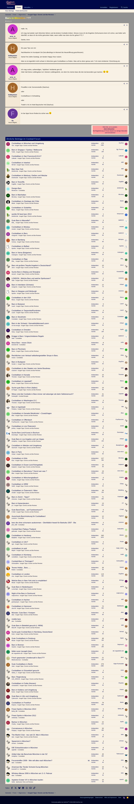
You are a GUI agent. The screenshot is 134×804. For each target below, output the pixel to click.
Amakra (14, 480)
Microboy (14, 197)
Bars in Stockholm (19, 317)
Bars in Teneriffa (18, 182)
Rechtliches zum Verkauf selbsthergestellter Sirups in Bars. (35, 356)
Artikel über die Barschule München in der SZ (29, 754)
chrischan (14, 499)
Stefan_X (14, 672)
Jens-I (13, 267)
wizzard (14, 274)
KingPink (121, 361)
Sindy (13, 332)
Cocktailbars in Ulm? (20, 542)
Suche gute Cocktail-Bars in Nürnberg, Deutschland (32, 632)
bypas (122, 638)
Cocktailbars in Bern (20, 233)
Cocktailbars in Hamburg (21, 535)
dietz (13, 614)
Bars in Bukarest (18, 304)
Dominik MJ (15, 344)
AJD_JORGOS (16, 679)
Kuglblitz (14, 184)
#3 (127, 66)
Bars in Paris (17, 452)
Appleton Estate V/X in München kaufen (27, 780)
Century (14, 242)
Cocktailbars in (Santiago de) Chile (25, 201)
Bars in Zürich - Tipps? (20, 497)
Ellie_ (13, 222)
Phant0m (121, 683)
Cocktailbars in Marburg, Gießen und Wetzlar (29, 175)
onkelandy (14, 717)
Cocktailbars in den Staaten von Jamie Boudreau (31, 368)
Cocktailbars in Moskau (21, 227)
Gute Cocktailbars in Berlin (22, 664)
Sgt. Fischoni (120, 149)
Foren (19, 7)
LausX (13, 306)
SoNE (13, 486)
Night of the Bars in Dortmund (23, 593)
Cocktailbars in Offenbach (22, 420)
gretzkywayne (15, 602)
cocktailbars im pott (19, 548)
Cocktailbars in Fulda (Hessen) (24, 683)
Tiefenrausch (120, 754)
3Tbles (122, 484)
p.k (12, 505)
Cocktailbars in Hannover (22, 606)
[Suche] (124, 7)
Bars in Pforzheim (19, 349)
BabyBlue (14, 537)
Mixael (13, 582)
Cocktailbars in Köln (19, 458)
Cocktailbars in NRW (20, 484)
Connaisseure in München (22, 728)
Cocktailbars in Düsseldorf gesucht (25, 671)
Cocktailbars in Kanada (21, 375)
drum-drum (120, 451)
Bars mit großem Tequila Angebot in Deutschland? (31, 265)
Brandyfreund (120, 445)
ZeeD (122, 747)
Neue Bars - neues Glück (22, 343)
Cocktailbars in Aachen (21, 600)
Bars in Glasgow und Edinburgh (24, 291)
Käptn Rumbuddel (119, 663)
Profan (122, 541)
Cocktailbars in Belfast (20, 246)
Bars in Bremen (18, 645)
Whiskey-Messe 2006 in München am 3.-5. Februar (32, 773)
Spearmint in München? (21, 741)
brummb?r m (15, 769)
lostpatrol (14, 467)
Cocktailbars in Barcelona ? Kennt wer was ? (29, 471)
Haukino (14, 647)
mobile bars (16, 619)
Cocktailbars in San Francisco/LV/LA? (26, 156)
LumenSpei (15, 589)
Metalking (121, 490)
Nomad (122, 631)
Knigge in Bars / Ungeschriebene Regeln (28, 336)
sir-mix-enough (16, 325)
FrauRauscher (16, 422)
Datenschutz (99, 797)
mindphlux (14, 441)
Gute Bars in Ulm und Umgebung (25, 696)
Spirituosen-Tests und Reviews (24, 782)
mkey (122, 355)
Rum (13, 460)
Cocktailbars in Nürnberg (21, 555)
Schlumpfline (15, 563)
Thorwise (14, 377)
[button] (32, 7)
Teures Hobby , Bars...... (21, 568)
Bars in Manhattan (19, 195)
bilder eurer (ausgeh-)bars (22, 651)
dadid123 (121, 220)
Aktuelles (27, 7)
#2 (127, 44)
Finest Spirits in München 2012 (24, 716)
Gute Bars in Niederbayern (22, 587)
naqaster (121, 393)
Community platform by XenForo (67, 802)
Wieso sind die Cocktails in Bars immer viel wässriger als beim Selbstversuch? (42, 394)
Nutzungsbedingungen (87, 797)
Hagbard (121, 516)
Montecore (15, 190)
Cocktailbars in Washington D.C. (24, 401)
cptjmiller (14, 750)
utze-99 (14, 608)
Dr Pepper (14, 390)
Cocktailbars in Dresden (21, 330)
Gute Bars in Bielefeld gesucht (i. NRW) (27, 626)
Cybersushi (15, 698)
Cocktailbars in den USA (21, 298)
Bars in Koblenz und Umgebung (24, 690)
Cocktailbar (22, 190)
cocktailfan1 (15, 557)
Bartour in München (19, 722)
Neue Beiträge (9, 11)
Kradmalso (121, 496)
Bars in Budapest (18, 362)
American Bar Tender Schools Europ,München (30, 767)
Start (119, 797)
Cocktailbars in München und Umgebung (28, 143)
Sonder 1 (14, 364)
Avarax (13, 357)
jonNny (13, 428)
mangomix (14, 235)
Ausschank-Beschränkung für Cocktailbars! (29, 516)
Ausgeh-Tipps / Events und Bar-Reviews (26, 145)
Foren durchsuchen (21, 11)
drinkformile (15, 171)
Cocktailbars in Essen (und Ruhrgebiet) (27, 465)
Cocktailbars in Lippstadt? (22, 381)
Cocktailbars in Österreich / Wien (25, 491)
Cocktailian (15, 319)
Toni (13, 145)
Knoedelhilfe (120, 271)
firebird (13, 570)
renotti (122, 426)
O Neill (13, 512)
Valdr (13, 280)
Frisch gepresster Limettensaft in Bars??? (28, 658)
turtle (122, 342)
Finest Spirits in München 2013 (24, 709)
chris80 (14, 492)
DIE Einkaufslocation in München (25, 748)
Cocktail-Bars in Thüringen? (23, 561)
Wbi (122, 406)
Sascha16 (14, 447)
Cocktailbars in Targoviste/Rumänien (26, 311)
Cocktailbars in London (21, 574)
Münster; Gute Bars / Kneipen (23, 613)
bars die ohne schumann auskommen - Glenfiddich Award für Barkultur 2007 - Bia (44, 523)
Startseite (10, 7)
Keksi (13, 634)
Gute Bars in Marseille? (21, 220)
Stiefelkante (120, 606)
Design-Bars (16, 188)
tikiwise (122, 535)
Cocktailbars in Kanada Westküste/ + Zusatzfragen (32, 413)
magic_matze (120, 548)
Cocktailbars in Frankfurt (21, 703)
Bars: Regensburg (19, 677)
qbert (122, 657)
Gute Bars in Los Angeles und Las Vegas (28, 439)
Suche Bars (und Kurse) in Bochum (25, 433)
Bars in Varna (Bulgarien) (22, 253)
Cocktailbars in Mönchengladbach (25, 478)
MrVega (121, 580)
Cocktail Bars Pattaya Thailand (24, 529)
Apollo (122, 329)
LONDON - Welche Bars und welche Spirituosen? (31, 278)
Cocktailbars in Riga (19, 259)
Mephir (13, 550)
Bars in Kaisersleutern (20, 503)
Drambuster (15, 177)
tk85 (122, 162)
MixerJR (14, 627)
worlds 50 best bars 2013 (22, 214)
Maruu (13, 210)
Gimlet (122, 728)
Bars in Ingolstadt (18, 407)
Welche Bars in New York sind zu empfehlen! (29, 581)
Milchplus (121, 239)
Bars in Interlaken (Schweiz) (23, 285)
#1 (127, 25)
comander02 (15, 685)
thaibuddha (120, 528)
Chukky (14, 724)
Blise (13, 415)
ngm (13, 544)
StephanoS (120, 644)
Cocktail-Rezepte (23, 396)
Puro (122, 676)
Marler (13, 203)
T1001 (13, 152)
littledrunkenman (16, 660)
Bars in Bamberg (18, 240)
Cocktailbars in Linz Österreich (24, 426)
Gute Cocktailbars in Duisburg (23, 638)
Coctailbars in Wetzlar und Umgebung (27, 446)
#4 (127, 83)
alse (13, 621)
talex (13, 737)
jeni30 (122, 618)
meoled (14, 229)
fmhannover (120, 213)
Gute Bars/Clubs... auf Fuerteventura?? (27, 510)
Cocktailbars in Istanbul (21, 163)
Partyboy (14, 409)
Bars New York (17, 169)
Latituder (14, 158)
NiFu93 (14, 165)
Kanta (13, 692)
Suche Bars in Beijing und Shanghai (26, 272)
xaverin (122, 779)
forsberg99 (15, 396)
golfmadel (14, 531)
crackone (121, 278)
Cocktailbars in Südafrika (21, 208)
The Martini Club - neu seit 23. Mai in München (30, 735)
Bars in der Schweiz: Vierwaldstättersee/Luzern (30, 323)
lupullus (14, 248)
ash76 (122, 586)
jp (123, 766)
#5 (127, 109)
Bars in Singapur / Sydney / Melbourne (27, 150)
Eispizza (14, 705)
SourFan (121, 143)
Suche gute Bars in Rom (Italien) (24, 388)
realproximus (15, 595)
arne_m (9, 21)
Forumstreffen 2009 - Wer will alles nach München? (32, 761)
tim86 (122, 554)
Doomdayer (15, 435)
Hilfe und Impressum (110, 797)
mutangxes (15, 255)
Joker (13, 666)
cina (13, 576)
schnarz (14, 743)
